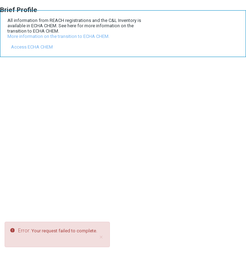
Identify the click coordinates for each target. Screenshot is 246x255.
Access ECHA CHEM (32, 47)
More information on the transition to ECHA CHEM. (58, 36)
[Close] (101, 237)
